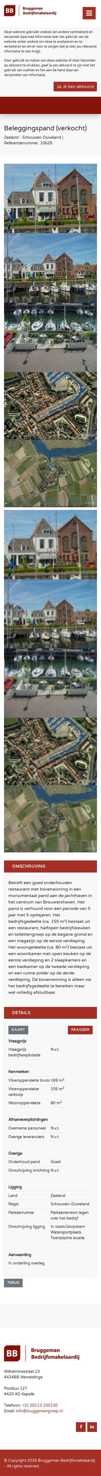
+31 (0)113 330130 (40, 1405)
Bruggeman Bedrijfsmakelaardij (66, 1460)
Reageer (80, 1030)
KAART (18, 1030)
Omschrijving (29, 866)
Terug (13, 1283)
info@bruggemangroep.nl (39, 1411)
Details (21, 1012)
